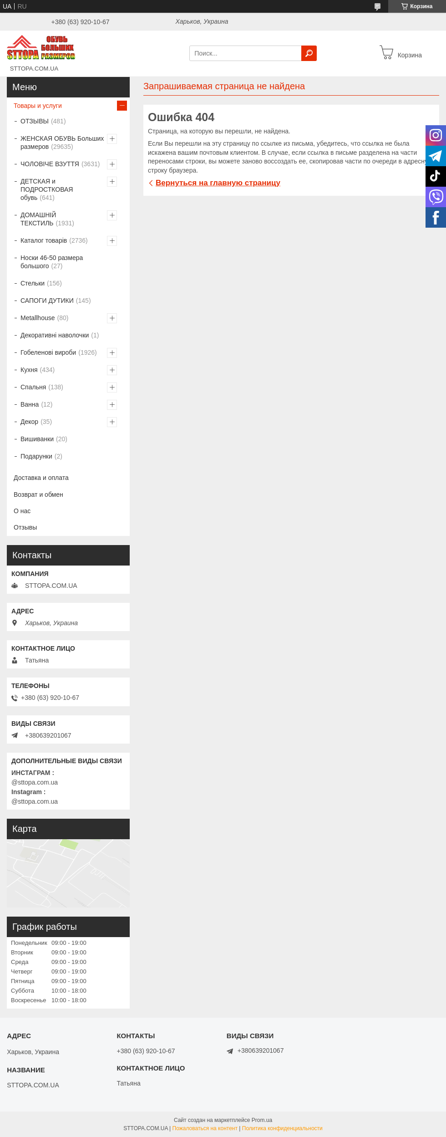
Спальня (33, 387)
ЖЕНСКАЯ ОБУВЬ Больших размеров (62, 142)
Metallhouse (37, 317)
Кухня (28, 369)
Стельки (32, 283)
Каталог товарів (43, 240)
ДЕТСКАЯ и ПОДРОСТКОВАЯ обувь (46, 189)
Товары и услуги (38, 105)
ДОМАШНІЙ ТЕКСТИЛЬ (38, 219)
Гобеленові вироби (48, 352)
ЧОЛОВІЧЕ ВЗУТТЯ (49, 164)
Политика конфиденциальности (282, 1128)
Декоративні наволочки (54, 335)
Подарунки (36, 456)
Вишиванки (37, 439)
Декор (29, 421)
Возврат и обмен (38, 494)
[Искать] (309, 53)
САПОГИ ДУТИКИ (47, 300)
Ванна (29, 404)
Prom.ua (262, 1120)
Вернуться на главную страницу (218, 182)
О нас (22, 511)
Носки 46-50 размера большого (51, 262)
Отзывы (25, 527)
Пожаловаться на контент (205, 1128)
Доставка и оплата (41, 477)
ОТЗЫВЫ (34, 121)
